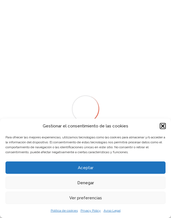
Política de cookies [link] (64, 211)
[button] (163, 126)
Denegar (85, 182)
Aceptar (85, 167)
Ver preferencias (85, 197)
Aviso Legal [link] (112, 211)
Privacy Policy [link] (91, 211)
